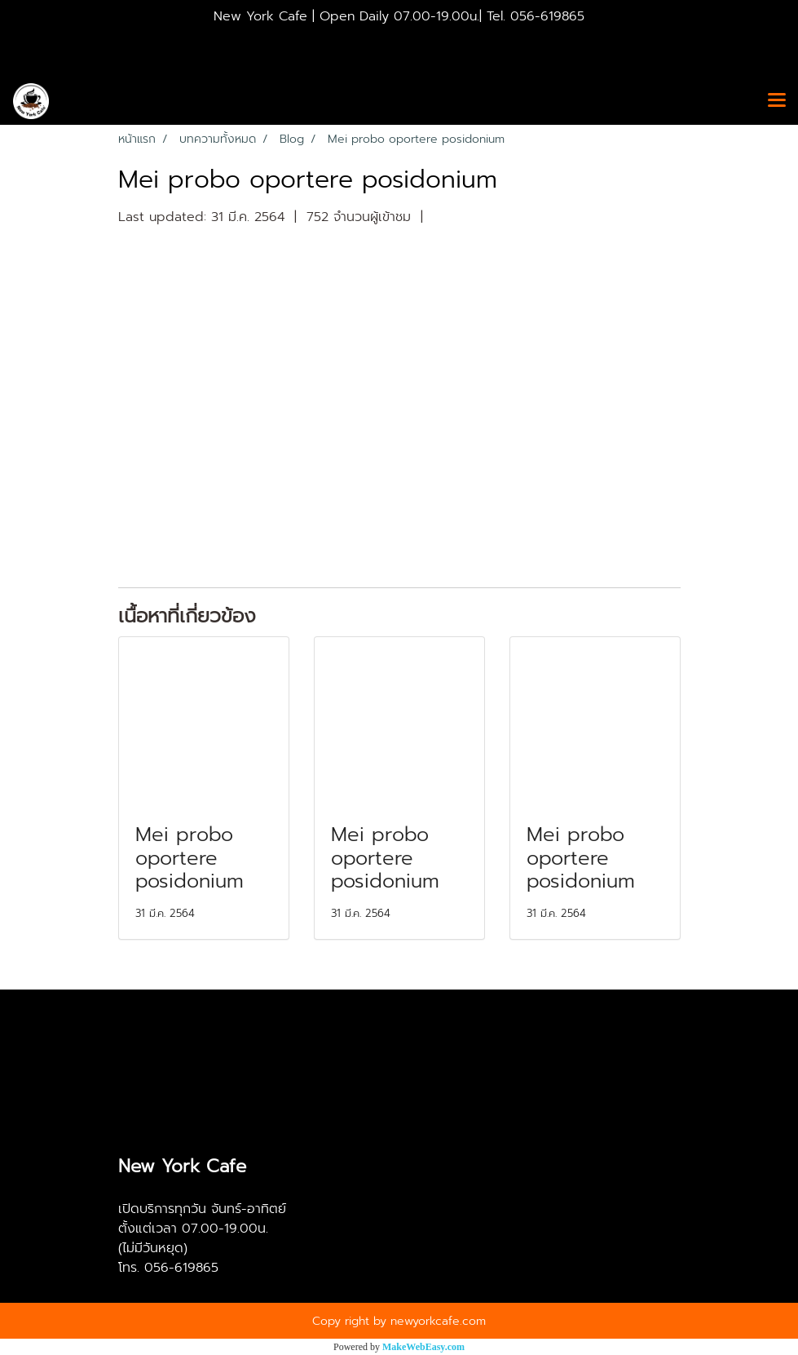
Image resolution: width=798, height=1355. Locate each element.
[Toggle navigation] (777, 101)
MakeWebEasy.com (423, 1347)
